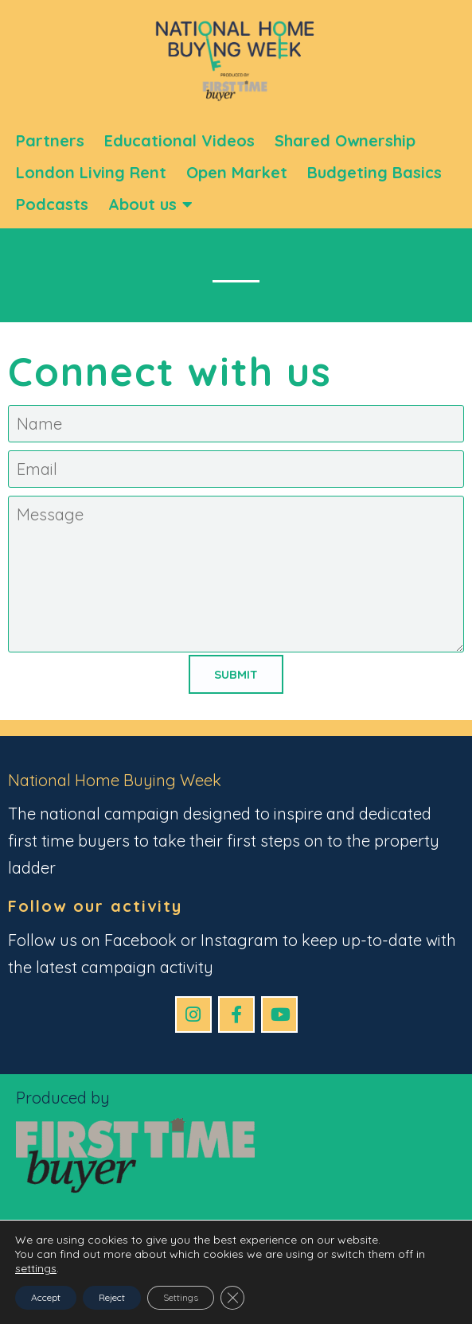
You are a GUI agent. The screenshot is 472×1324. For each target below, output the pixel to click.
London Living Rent (91, 172)
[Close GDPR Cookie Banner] (232, 1298)
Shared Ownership (345, 140)
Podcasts (52, 204)
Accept (45, 1297)
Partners (50, 140)
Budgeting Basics (374, 172)
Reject (112, 1297)
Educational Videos (179, 140)
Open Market (236, 172)
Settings (180, 1297)
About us (150, 204)
